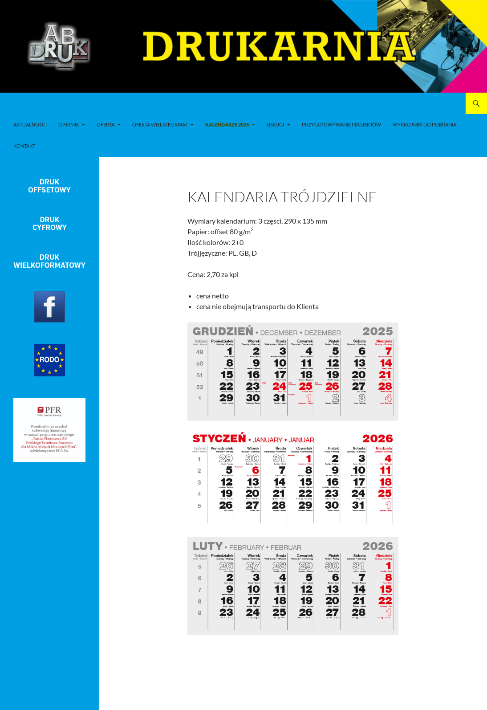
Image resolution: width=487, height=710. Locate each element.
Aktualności (30, 124)
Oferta (105, 124)
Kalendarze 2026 (227, 124)
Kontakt (24, 146)
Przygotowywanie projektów (341, 124)
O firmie (68, 124)
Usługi (275, 124)
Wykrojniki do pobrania (424, 124)
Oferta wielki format (159, 124)
